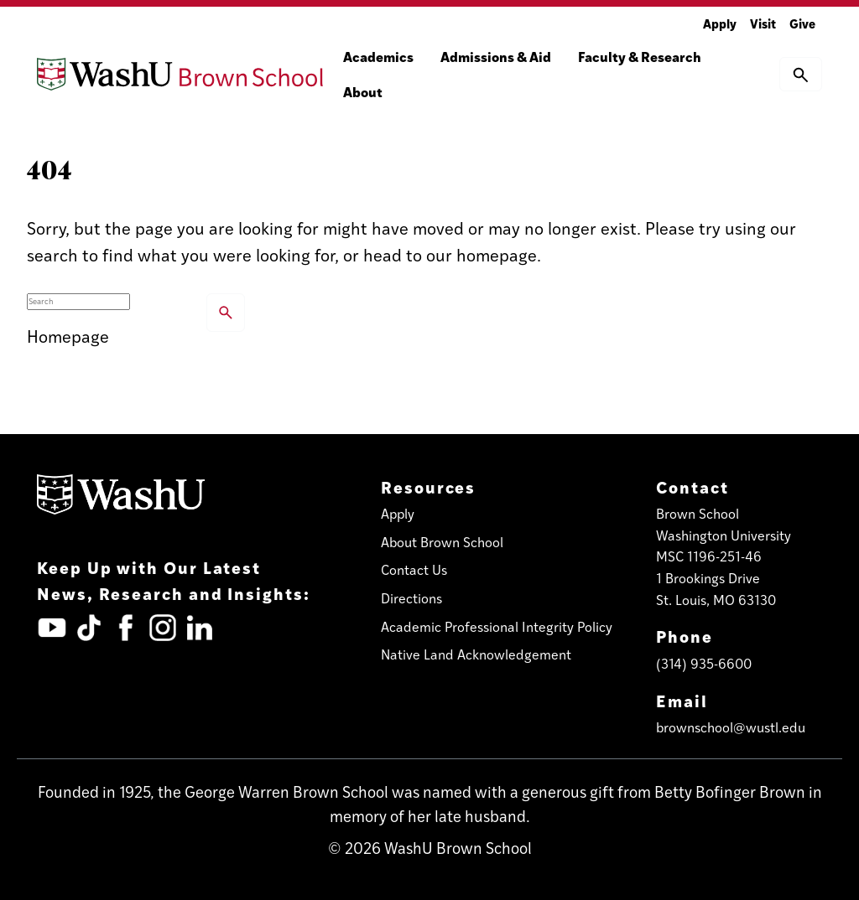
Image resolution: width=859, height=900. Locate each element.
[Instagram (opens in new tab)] (163, 628)
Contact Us (414, 569)
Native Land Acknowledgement (476, 654)
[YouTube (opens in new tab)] (52, 628)
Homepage (68, 335)
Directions (411, 598)
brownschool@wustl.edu (730, 727)
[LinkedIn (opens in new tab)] (200, 628)
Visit (763, 23)
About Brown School (442, 542)
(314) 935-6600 (704, 663)
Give (802, 23)
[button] (800, 74)
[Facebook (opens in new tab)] (126, 628)
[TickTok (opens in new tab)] (89, 628)
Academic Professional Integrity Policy (496, 626)
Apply (720, 23)
